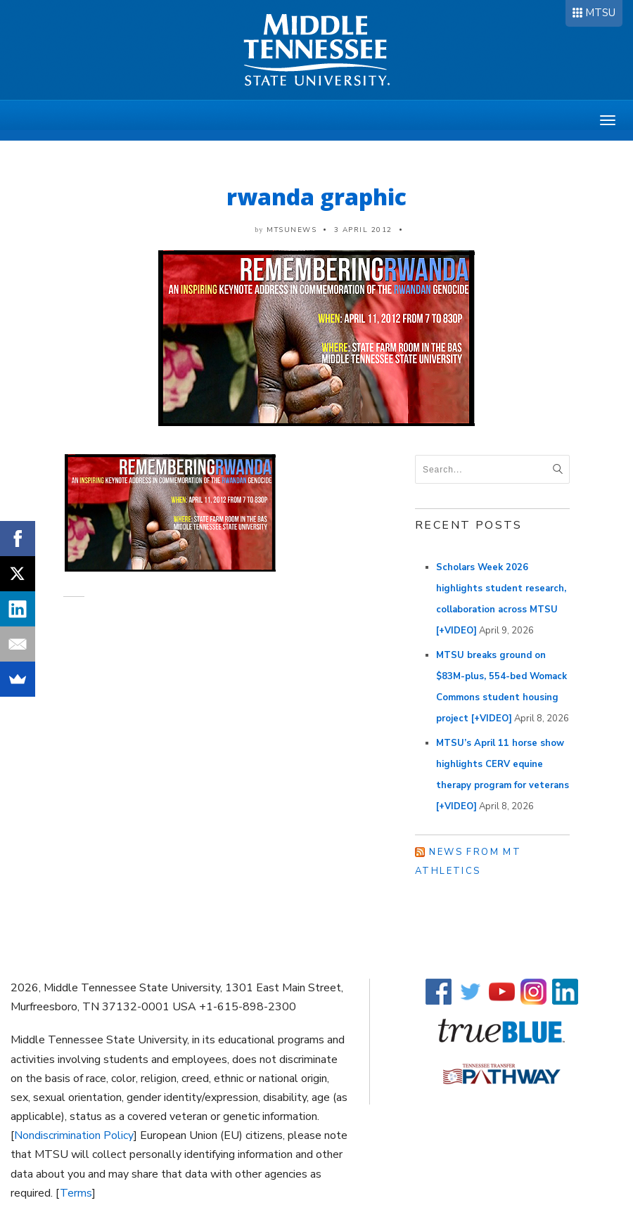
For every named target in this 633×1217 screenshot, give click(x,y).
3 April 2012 (363, 230)
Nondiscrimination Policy (74, 1135)
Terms (76, 1193)
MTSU (600, 13)
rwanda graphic (316, 196)
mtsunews (291, 230)
